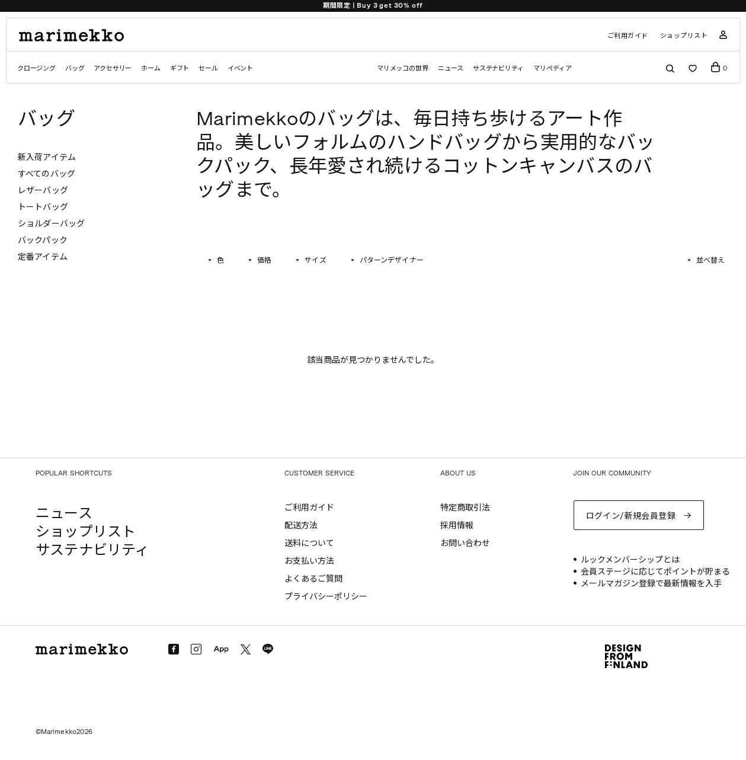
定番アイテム (43, 257)
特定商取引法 (465, 508)
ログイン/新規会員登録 (631, 516)
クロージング (36, 68)
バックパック (43, 240)
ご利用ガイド (627, 36)
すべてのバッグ (46, 174)
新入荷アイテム (47, 157)
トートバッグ (43, 207)
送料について (309, 543)
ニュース (450, 68)
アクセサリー (113, 68)
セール (207, 68)
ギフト (179, 68)
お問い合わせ (465, 543)
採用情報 (456, 525)
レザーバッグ (43, 191)
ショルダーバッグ (51, 224)
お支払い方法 (309, 561)
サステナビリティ (498, 68)
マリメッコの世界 (402, 68)
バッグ (74, 68)
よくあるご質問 (313, 579)
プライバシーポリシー (325, 597)
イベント (240, 68)
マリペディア (552, 68)
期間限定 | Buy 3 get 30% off (373, 5)
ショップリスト (684, 36)
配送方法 (301, 525)
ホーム (150, 68)
